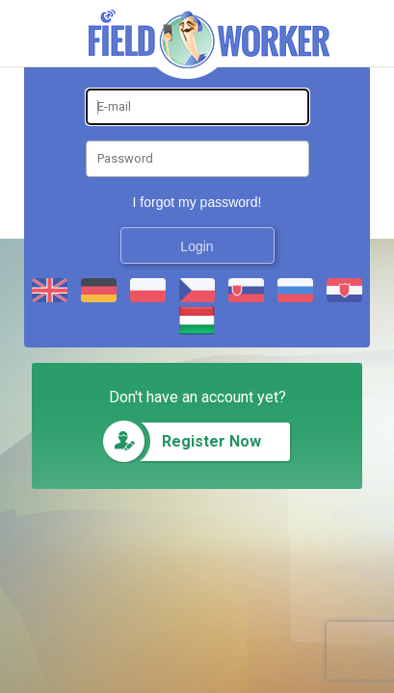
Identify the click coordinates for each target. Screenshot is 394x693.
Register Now (211, 441)
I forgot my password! (197, 202)
